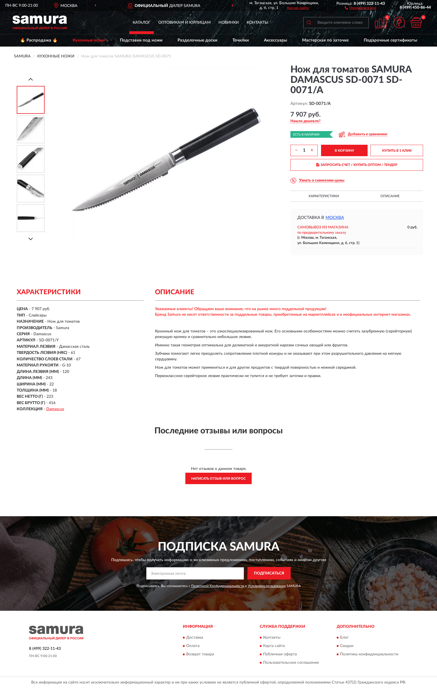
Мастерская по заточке (325, 40)
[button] (360, 7)
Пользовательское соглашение (291, 663)
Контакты (257, 23)
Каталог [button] (141, 23)
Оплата (193, 646)
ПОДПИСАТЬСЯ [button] (269, 573)
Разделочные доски (197, 40)
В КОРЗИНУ (344, 150)
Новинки (229, 23)
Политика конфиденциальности (369, 654)
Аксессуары (275, 40)
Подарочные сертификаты (390, 40)
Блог (344, 637)
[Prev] (31, 79)
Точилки (240, 40)
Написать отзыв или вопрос (218, 478)
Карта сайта (274, 646)
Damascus (55, 409)
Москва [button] (335, 218)
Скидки (346, 646)
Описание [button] (390, 196)
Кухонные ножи (89, 40)
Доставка (194, 637)
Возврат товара (200, 654)
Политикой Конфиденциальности (217, 586)
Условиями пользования (267, 586)
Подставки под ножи (141, 40)
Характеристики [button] (324, 196)
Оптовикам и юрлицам (184, 23)
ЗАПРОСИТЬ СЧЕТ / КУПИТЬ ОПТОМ (356, 164)
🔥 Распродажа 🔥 (39, 40)
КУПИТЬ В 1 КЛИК (397, 150)
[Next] (31, 239)
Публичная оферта (280, 654)
